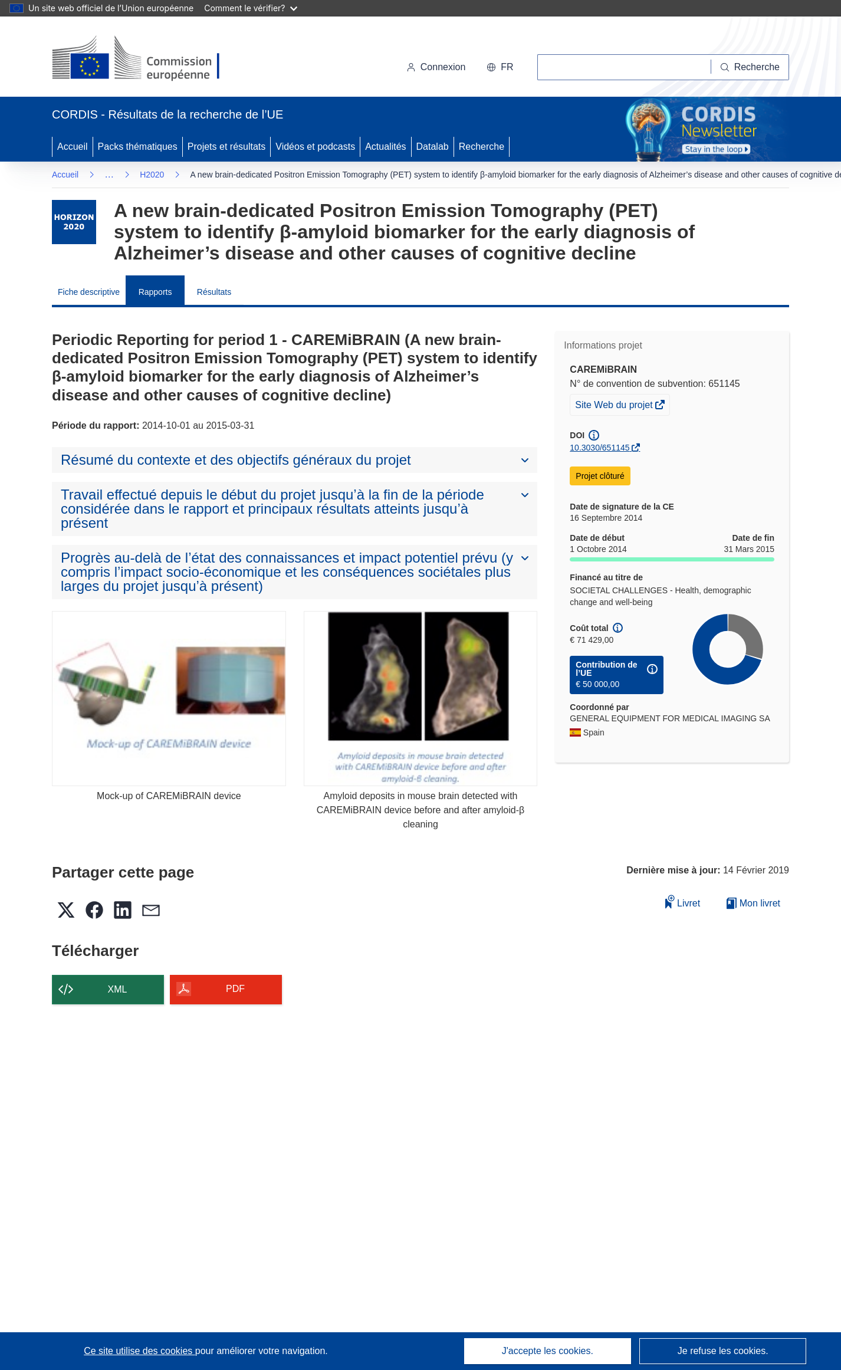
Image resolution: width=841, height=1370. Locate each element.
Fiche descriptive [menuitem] (89, 292)
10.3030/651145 (599, 447)
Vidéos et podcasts (315, 147)
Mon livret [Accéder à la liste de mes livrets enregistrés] (753, 903)
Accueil (72, 147)
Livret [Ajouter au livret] (683, 901)
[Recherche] (750, 67)
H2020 (152, 174)
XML (117, 989)
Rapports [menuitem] (155, 292)
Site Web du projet (614, 406)
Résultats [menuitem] (214, 292)
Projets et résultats (227, 147)
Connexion (436, 67)
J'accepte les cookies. (547, 1351)
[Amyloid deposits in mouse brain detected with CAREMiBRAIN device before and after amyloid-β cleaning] (421, 698)
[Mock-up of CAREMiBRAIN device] (169, 698)
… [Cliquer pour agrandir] (109, 174)
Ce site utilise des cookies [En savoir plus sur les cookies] (139, 1351)
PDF (235, 989)
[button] (500, 67)
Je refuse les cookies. (723, 1351)
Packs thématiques (138, 147)
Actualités (385, 147)
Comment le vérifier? (250, 8)
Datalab (432, 147)
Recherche (481, 147)
